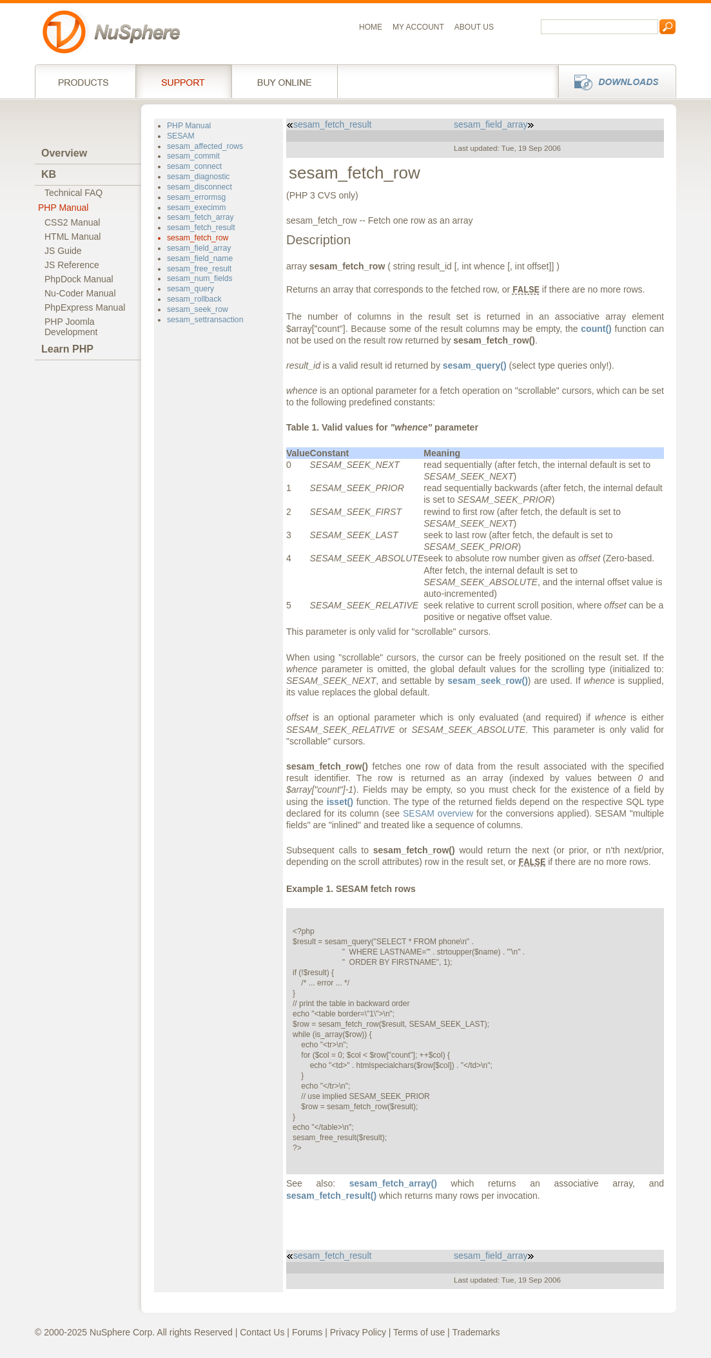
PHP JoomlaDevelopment (71, 326)
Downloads (613, 81)
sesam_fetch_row (197, 237)
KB (48, 174)
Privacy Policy (358, 1332)
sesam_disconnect (199, 186)
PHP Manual (63, 207)
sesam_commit (193, 155)
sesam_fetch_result (201, 227)
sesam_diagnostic (198, 176)
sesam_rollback (194, 299)
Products (85, 81)
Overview (64, 153)
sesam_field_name (200, 258)
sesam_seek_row (197, 309)
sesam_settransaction (205, 319)
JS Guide (63, 251)
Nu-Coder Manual (80, 293)
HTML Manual (72, 236)
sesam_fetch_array (200, 217)
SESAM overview (438, 813)
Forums (307, 1332)
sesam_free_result (199, 268)
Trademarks (476, 1332)
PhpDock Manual (78, 279)
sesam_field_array (199, 248)
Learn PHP (67, 349)
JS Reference (71, 265)
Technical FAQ (73, 193)
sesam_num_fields (199, 278)
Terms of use (419, 1332)
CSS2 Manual (72, 222)
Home (370, 27)
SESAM (181, 136)
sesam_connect (194, 166)
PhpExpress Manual (84, 307)
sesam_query (190, 288)
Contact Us (262, 1332)
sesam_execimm (196, 207)
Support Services (183, 81)
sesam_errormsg (196, 197)
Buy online (284, 81)
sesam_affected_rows (205, 146)
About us (474, 27)
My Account (418, 27)
